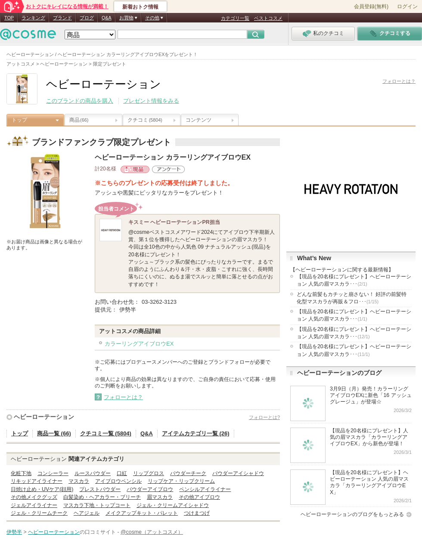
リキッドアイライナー (36, 481)
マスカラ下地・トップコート (96, 505)
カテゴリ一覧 (235, 18)
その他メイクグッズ (34, 497)
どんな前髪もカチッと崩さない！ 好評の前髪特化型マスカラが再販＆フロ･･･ (351, 298)
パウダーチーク (188, 473)
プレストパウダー (100, 489)
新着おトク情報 (140, 7)
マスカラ (78, 481)
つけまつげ (197, 513)
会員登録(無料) (371, 6)
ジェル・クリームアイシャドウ (173, 505)
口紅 (122, 473)
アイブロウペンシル (118, 481)
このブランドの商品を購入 (79, 101)
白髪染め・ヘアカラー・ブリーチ (102, 497)
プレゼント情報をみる (151, 101)
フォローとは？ (399, 81)
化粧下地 (21, 473)
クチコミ (144, 120)
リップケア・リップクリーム (181, 481)
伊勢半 (14, 532)
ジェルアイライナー (34, 505)
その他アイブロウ (199, 497)
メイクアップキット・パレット (142, 513)
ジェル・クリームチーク (39, 513)
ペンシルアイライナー (205, 489)
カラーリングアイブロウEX (139, 343)
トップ (19, 120)
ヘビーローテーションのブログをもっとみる (352, 514)
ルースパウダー (92, 473)
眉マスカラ (160, 497)
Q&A (107, 17)
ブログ (87, 17)
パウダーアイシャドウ (238, 473)
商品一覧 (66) (54, 433)
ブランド (62, 17)
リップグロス (148, 473)
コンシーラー (52, 473)
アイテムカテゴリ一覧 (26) (196, 433)
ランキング (33, 17)
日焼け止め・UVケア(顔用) (42, 489)
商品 (78, 120)
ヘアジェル (86, 513)
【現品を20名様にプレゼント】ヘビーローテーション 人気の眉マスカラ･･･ (354, 280)
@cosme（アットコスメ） (152, 532)
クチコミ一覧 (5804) (105, 433)
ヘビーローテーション (44, 416)
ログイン (407, 6)
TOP (9, 17)
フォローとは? (264, 417)
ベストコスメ (268, 18)
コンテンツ (198, 120)
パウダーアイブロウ (150, 489)
